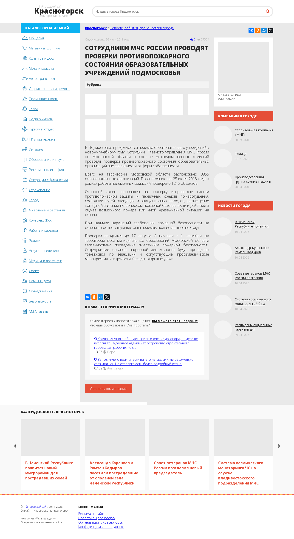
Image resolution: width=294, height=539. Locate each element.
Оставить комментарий (108, 388)
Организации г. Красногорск (100, 522)
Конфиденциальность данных (101, 527)
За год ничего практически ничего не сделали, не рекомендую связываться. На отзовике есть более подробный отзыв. (143, 361)
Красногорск (96, 28)
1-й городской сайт (35, 507)
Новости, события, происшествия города (142, 28)
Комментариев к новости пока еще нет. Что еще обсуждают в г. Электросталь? (144, 323)
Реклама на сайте (91, 513)
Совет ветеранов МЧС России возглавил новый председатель (252, 277)
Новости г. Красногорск (96, 518)
